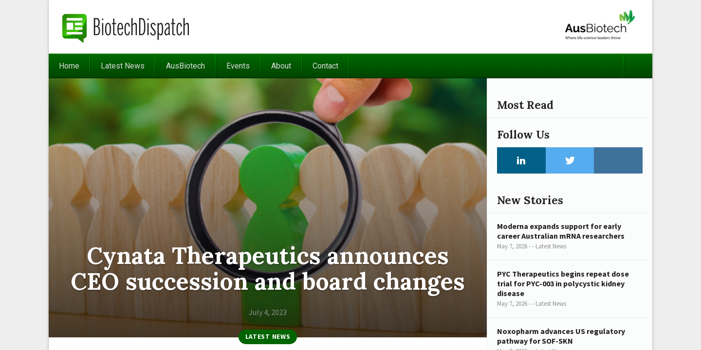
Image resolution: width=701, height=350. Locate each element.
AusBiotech (185, 65)
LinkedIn (521, 160)
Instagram (618, 160)
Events (238, 65)
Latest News (123, 65)
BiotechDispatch (126, 26)
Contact (325, 65)
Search (637, 66)
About (281, 65)
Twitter (570, 160)
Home (69, 65)
